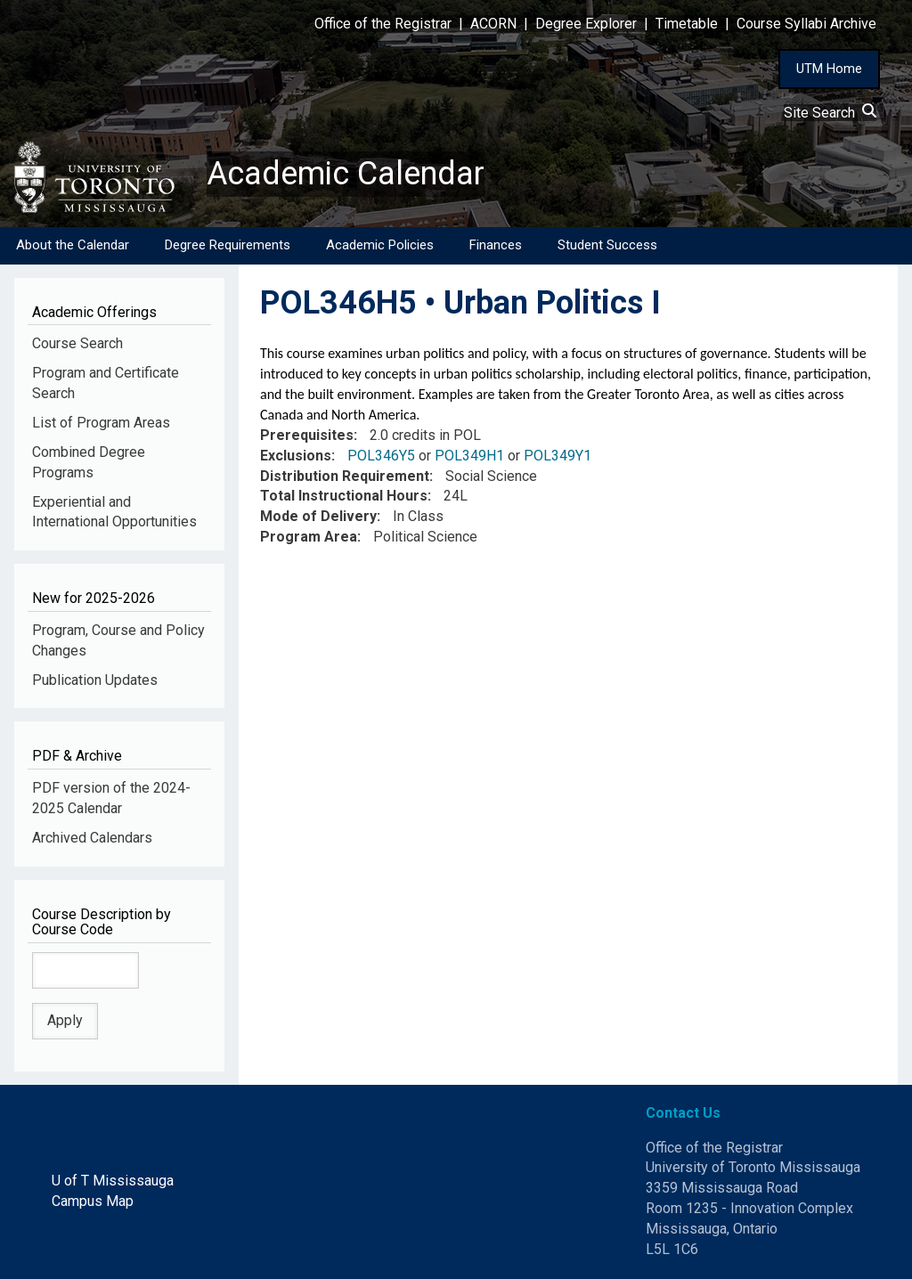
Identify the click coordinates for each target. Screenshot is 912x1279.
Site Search (830, 112)
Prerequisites (307, 435)
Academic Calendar (345, 173)
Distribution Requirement (344, 476)
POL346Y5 (381, 455)
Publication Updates (95, 680)
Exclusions (295, 455)
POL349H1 (469, 455)
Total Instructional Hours (344, 495)
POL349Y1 (557, 455)
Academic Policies (380, 245)
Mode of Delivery (318, 516)
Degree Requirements (227, 245)
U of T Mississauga (113, 1180)
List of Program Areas (101, 422)
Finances (495, 245)
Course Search (77, 343)
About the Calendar (72, 245)
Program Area (308, 536)
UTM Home (829, 69)
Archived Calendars (92, 837)
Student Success (607, 245)
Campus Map (93, 1201)
